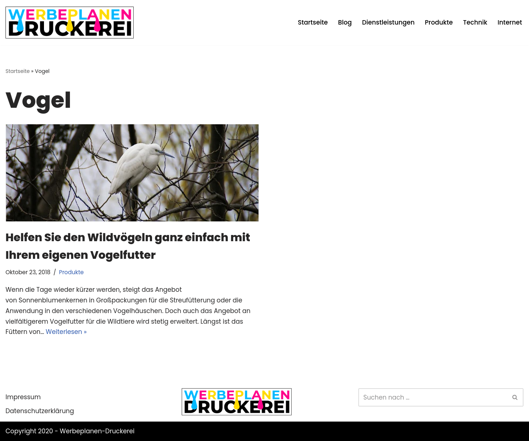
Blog (345, 22)
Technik (475, 22)
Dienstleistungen (388, 22)
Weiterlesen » (66, 331)
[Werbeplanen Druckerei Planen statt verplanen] (69, 22)
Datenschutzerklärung (39, 411)
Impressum (23, 397)
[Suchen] (432, 397)
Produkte (439, 22)
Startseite (313, 22)
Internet (509, 22)
